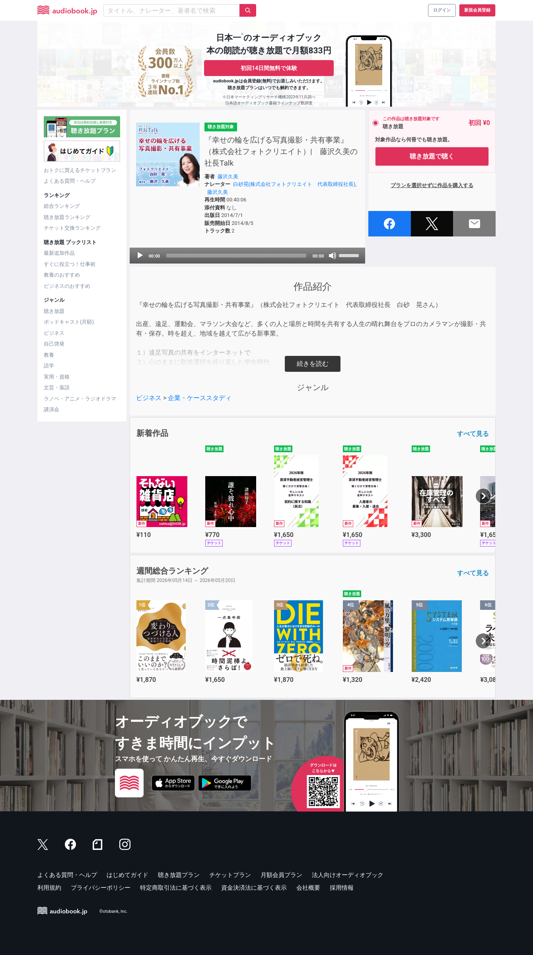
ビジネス (54, 333)
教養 (49, 355)
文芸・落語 (57, 388)
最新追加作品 (59, 253)
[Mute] (333, 256)
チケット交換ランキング (72, 228)
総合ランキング (62, 206)
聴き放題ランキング (67, 217)
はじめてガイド (127, 875)
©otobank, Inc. (113, 911)
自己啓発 (54, 344)
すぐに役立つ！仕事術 (69, 264)
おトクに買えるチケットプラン (80, 170)
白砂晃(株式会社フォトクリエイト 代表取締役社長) (294, 184)
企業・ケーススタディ (199, 398)
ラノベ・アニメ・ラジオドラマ (80, 399)
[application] (247, 256)
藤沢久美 (228, 177)
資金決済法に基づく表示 (254, 887)
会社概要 (308, 887)
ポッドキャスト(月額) (69, 322)
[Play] (140, 256)
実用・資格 (57, 377)
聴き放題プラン (179, 875)
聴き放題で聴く (432, 156)
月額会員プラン (281, 875)
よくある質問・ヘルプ (69, 181)
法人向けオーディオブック (347, 875)
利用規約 (49, 887)
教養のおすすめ (62, 275)
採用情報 (342, 887)
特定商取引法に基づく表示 (176, 887)
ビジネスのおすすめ (67, 286)
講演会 (51, 409)
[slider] (236, 256)
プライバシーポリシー (100, 887)
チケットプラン (230, 875)
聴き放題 (54, 311)
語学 (49, 366)
